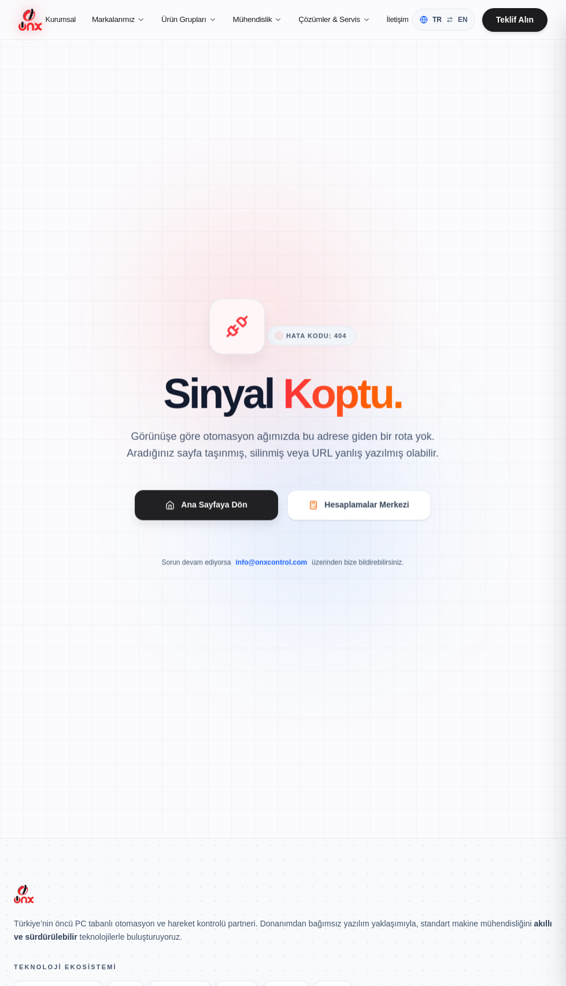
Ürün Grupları (189, 20)
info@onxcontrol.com (272, 565)
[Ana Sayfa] (31, 21)
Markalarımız (119, 20)
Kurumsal (61, 20)
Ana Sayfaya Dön (207, 506)
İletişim (398, 20)
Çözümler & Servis (335, 20)
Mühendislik (258, 20)
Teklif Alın (515, 20)
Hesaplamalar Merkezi (359, 506)
